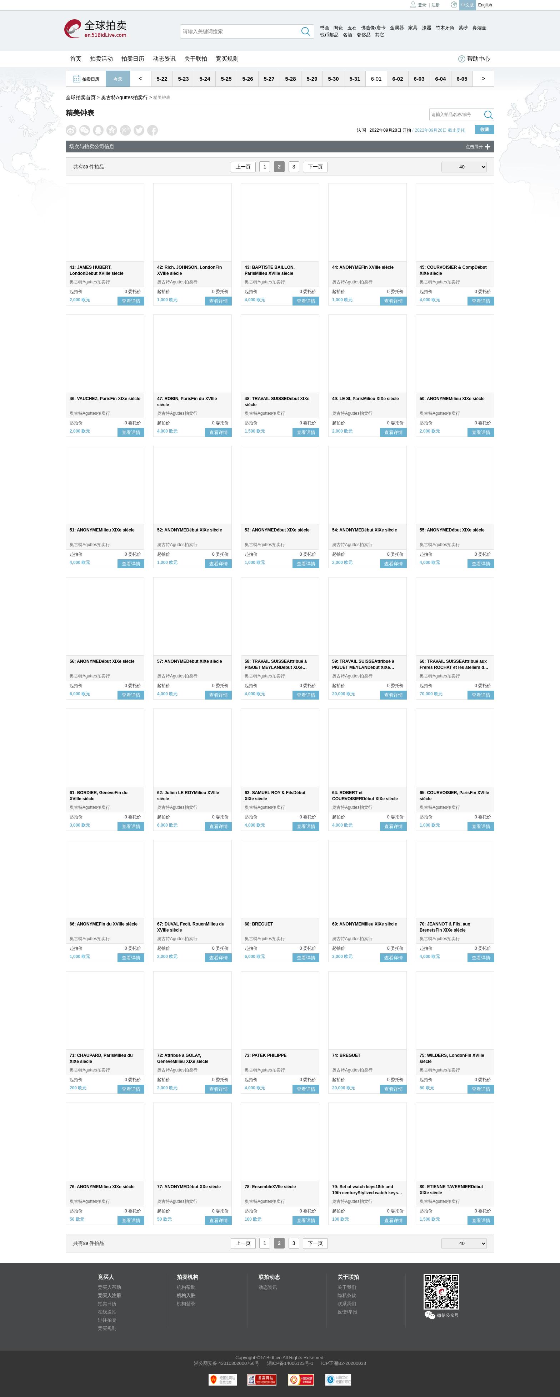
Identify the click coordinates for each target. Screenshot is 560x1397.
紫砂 (463, 27)
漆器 (426, 27)
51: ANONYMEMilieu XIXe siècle (102, 530)
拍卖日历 (132, 59)
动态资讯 (164, 59)
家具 (413, 27)
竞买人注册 (109, 1295)
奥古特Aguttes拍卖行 (124, 97)
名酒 (347, 34)
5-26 (247, 79)
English (485, 4)
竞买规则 (227, 59)
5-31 (354, 79)
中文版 (467, 4)
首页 (75, 59)
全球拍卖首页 (81, 97)
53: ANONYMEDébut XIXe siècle (277, 530)
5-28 (290, 79)
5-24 (204, 79)
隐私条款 (347, 1295)
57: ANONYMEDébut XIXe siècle (189, 661)
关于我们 (347, 1287)
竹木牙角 (445, 27)
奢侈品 (364, 34)
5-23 (183, 79)
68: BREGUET (259, 924)
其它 (379, 34)
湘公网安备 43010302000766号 (226, 1363)
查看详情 (131, 301)
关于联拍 (195, 59)
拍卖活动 (101, 59)
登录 (418, 4)
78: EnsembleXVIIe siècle (270, 1186)
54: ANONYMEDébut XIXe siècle (364, 530)
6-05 (461, 79)
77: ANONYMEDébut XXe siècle (189, 1186)
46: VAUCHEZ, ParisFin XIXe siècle (105, 398)
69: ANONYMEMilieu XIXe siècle (364, 924)
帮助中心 (474, 58)
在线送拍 (107, 1312)
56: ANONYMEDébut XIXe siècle (102, 661)
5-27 (269, 79)
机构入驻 (186, 1295)
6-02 (397, 79)
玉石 (352, 27)
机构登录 (186, 1303)
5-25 (226, 79)
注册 (435, 4)
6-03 (419, 79)
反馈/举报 (348, 1312)
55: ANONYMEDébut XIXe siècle (452, 530)
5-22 (161, 79)
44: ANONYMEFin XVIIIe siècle (363, 267)
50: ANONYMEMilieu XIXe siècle (452, 398)
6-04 (440, 79)
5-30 (333, 79)
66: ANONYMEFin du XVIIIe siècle (104, 924)
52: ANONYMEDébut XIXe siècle (189, 530)
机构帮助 (186, 1287)
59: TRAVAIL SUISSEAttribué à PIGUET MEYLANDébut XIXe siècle (363, 667)
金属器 (397, 27)
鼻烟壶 (479, 27)
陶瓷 (338, 27)
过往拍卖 (107, 1320)
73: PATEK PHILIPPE (266, 1055)
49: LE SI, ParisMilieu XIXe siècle (365, 398)
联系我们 (347, 1303)
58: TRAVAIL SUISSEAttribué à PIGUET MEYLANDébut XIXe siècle (276, 667)
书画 (324, 27)
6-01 (376, 79)
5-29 (311, 79)
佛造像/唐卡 (373, 27)
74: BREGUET (346, 1055)
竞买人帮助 (109, 1287)
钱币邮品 (329, 34)
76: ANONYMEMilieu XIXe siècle (102, 1186)
